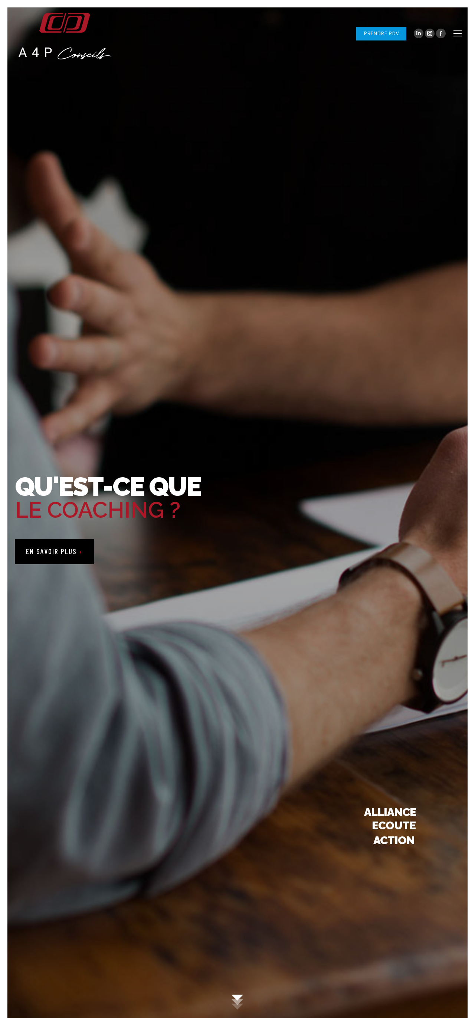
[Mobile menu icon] (457, 33)
